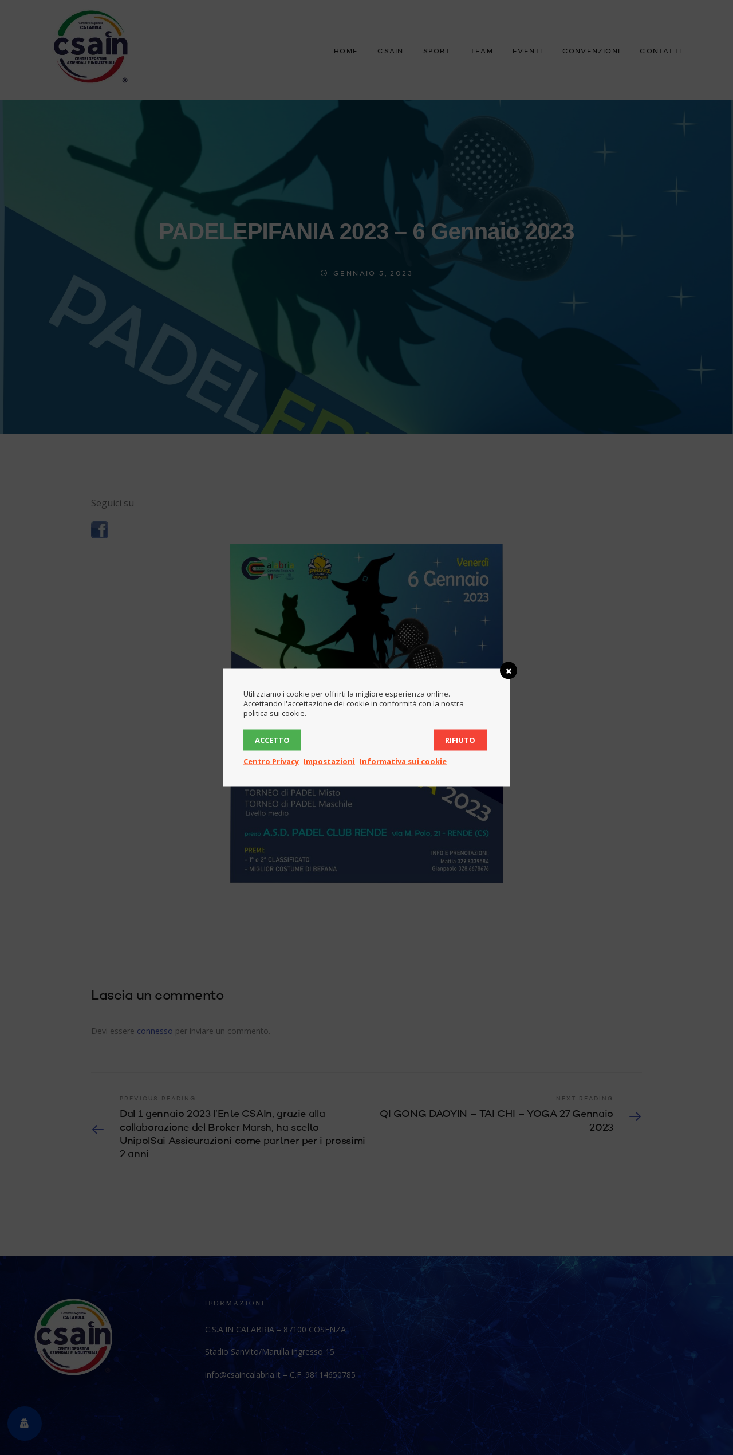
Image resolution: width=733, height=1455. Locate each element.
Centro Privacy (271, 761)
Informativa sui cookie (403, 761)
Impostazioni (329, 761)
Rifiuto (460, 740)
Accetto (272, 740)
